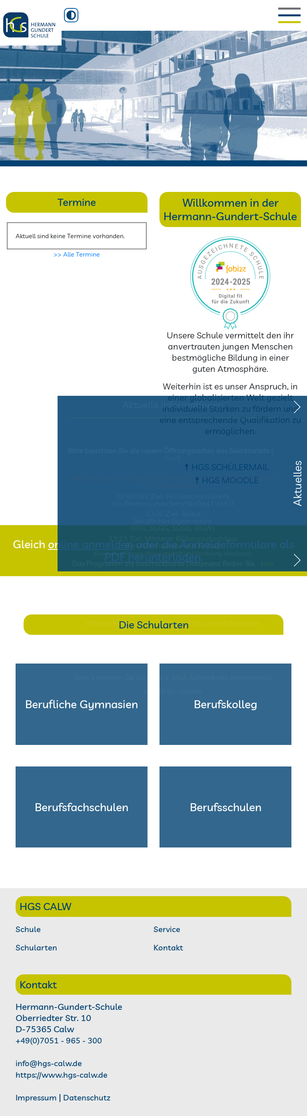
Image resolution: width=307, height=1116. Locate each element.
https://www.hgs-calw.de (62, 1075)
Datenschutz (86, 1097)
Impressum (36, 1097)
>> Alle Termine (77, 254)
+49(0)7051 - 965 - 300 (59, 1040)
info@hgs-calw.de (49, 1063)
